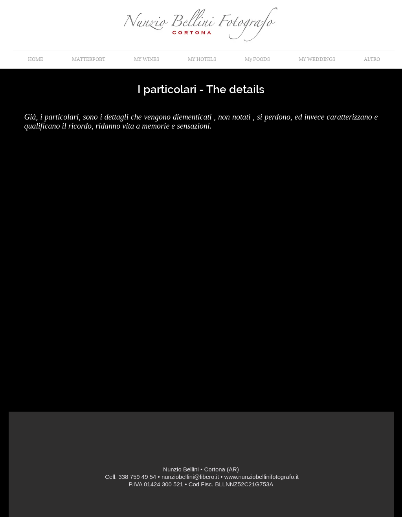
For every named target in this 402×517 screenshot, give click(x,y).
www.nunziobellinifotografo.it (261, 476)
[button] (372, 59)
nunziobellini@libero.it (190, 476)
